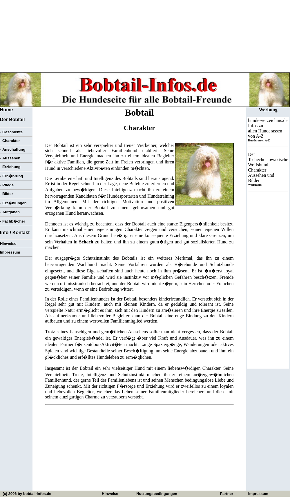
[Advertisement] (139, 450)
